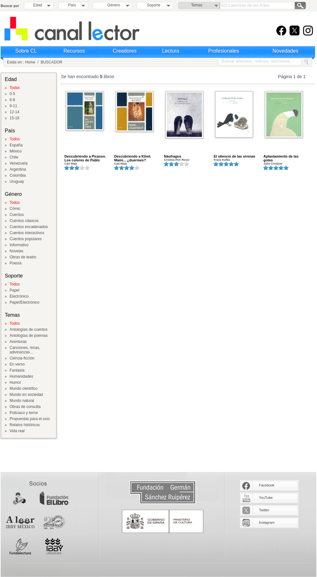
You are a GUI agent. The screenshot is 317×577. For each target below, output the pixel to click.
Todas (15, 87)
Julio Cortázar (273, 163)
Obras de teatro (23, 257)
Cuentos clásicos (24, 220)
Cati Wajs (70, 163)
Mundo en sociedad (26, 394)
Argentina (18, 169)
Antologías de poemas (29, 335)
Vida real (17, 431)
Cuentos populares (26, 239)
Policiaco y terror (24, 413)
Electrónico (19, 296)
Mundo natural (22, 400)
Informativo (19, 245)
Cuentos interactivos (27, 233)
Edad (37, 5)
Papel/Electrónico (24, 302)
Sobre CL (26, 51)
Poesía (15, 263)
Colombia (18, 175)
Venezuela (18, 163)
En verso (17, 364)
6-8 (12, 100)
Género (112, 5)
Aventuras (18, 341)
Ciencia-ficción (22, 358)
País (72, 5)
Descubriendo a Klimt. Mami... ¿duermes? (132, 158)
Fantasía (17, 370)
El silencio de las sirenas (234, 156)
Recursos (74, 51)
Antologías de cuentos (29, 329)
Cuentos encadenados (29, 227)
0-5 (12, 94)
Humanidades (21, 376)
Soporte (153, 5)
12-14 (14, 112)
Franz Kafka (222, 159)
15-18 (14, 118)
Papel (14, 290)
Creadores (125, 51)
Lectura (170, 51)
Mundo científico (23, 388)
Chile (14, 157)
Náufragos (172, 156)
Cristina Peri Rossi (176, 159)
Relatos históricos (25, 425)
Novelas (16, 251)
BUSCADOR (51, 62)
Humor (15, 382)
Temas (196, 5)
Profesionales (223, 51)
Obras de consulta (25, 406)
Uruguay (17, 181)
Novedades (286, 51)
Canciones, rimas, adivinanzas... (25, 349)
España (16, 145)
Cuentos (17, 214)
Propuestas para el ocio (30, 419)
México (16, 151)
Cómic (15, 208)
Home (30, 62)
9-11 (13, 106)
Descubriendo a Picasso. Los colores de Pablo (85, 158)
